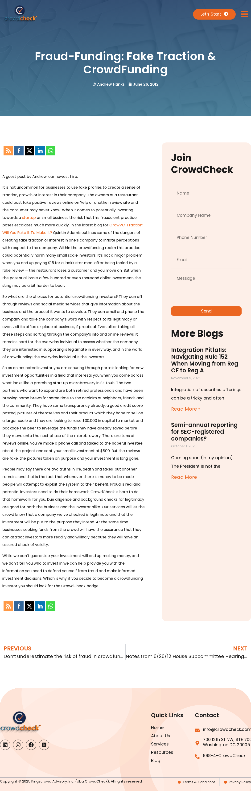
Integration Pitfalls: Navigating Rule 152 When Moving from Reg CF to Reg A (204, 360)
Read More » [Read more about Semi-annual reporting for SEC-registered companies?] (185, 477)
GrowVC (117, 225)
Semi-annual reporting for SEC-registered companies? (204, 431)
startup (29, 217)
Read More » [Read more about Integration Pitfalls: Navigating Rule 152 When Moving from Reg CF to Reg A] (185, 409)
